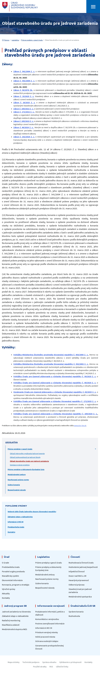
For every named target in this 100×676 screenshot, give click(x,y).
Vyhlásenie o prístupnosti (70, 662)
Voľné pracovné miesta (45, 636)
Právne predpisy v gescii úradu (32, 40)
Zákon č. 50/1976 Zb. (23, 90)
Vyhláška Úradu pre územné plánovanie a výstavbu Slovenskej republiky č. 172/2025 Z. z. (54, 401)
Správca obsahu (49, 662)
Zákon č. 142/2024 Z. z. (24, 136)
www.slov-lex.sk (80, 425)
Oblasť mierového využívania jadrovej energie (27, 453)
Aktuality (6, 593)
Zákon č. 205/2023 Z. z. (23, 121)
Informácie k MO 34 (15, 522)
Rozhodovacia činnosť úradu (81, 562)
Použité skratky (39, 666)
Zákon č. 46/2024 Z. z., (23, 127)
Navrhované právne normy (18, 480)
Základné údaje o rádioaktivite (20, 517)
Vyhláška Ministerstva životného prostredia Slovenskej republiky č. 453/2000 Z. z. (50, 354)
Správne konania (76, 611)
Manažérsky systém (10, 576)
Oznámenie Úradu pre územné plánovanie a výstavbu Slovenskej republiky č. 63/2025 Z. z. (54, 392)
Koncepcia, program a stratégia (15, 584)
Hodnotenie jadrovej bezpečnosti (83, 567)
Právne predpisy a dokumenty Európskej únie (26, 469)
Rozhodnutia (74, 616)
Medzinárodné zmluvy (17, 474)
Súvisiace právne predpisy (20, 465)
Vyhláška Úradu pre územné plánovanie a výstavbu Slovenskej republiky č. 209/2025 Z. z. (55, 413)
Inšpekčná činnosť (77, 571)
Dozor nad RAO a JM (77, 576)
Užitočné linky (62, 666)
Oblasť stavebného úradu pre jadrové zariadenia (29, 461)
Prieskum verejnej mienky (46, 632)
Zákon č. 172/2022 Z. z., (24, 112)
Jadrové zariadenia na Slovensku (16, 611)
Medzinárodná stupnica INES (14, 629)
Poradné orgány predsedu (13, 571)
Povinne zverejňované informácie (49, 623)
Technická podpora (30, 662)
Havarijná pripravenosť (79, 580)
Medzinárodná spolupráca (80, 596)
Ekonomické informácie (12, 580)
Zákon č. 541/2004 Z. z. (24, 71)
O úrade (5, 562)
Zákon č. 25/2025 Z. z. (23, 96)
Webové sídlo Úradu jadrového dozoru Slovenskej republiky (32, 511)
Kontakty (11, 532)
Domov (5, 40)
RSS (51, 666)
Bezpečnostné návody (17, 490)
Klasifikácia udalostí (10, 625)
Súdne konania (14, 485)
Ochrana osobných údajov (46, 641)
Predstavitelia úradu (16, 527)
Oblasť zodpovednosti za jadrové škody (25, 457)
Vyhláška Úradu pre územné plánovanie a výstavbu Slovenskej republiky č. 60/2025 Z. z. (54, 382)
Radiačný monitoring (11, 620)
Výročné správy (8, 589)
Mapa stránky (13, 662)
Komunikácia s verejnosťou (47, 619)
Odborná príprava (76, 584)
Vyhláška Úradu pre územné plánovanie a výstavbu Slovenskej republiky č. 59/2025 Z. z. (54, 376)
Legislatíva (15, 40)
